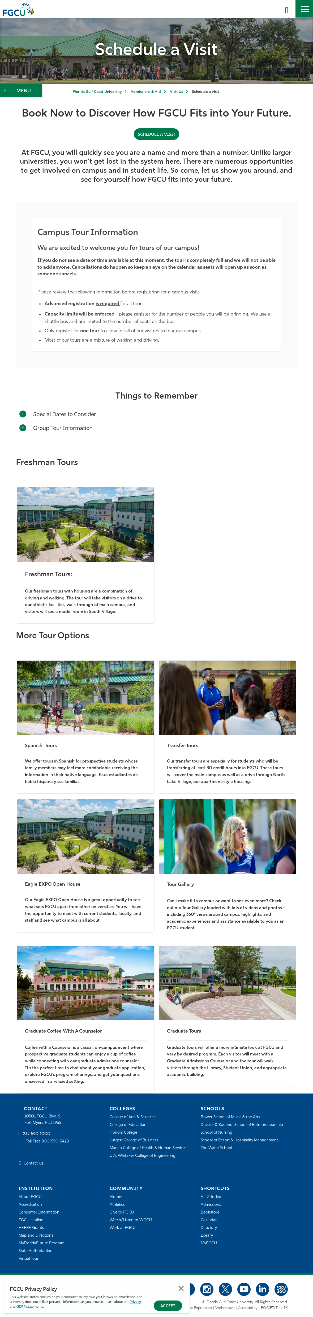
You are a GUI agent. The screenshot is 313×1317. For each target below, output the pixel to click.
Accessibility (248, 1308)
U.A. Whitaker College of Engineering (143, 1156)
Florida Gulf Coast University (97, 92)
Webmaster (225, 1308)
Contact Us (34, 1164)
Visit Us (176, 92)
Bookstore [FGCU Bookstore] (210, 1212)
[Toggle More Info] (23, 414)
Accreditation (30, 1205)
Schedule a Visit (156, 134)
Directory (209, 1228)
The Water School (217, 1148)
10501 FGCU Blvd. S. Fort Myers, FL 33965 (43, 1119)
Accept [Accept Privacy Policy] (167, 1306)
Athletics (117, 1205)
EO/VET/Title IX (274, 1308)
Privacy (135, 1302)
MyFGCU (209, 1243)
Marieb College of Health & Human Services (148, 1148)
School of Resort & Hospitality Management (240, 1140)
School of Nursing (217, 1132)
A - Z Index (211, 1197)
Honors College (123, 1132)
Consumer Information (39, 1212)
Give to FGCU (122, 1212)
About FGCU (30, 1197)
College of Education (128, 1125)
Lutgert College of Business (134, 1140)
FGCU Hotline (31, 1220)
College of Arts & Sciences (133, 1117)
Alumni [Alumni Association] (116, 1197)
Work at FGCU (123, 1228)
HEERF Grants (31, 1228)
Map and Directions (36, 1235)
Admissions (211, 1205)
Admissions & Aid (146, 92)
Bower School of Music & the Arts (231, 1117)
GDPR (20, 1306)
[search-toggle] (286, 9)
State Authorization (36, 1251)
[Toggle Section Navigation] (21, 90)
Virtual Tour (29, 1259)
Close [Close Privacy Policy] (181, 1288)
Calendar (209, 1220)
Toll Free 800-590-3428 (48, 1142)
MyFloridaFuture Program (42, 1243)
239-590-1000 (36, 1134)
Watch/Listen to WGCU (131, 1220)
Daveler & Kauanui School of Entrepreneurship (242, 1125)
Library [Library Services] (207, 1235)
